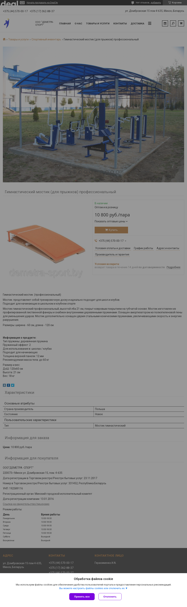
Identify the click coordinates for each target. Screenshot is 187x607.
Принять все (82, 596)
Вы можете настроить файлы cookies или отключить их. (92, 588)
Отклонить (110, 596)
